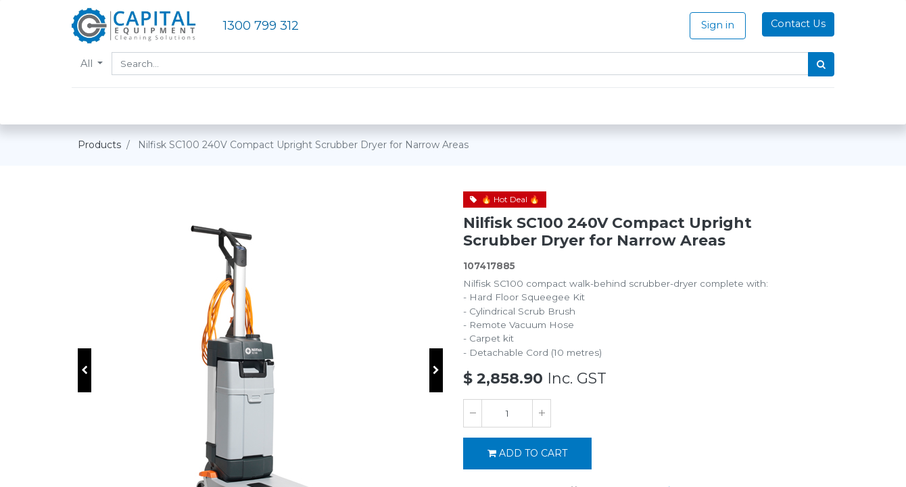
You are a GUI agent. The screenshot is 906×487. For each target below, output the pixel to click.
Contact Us (792, 24)
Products (99, 145)
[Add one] (541, 413)
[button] (84, 370)
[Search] (815, 64)
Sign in (711, 25)
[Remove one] (472, 413)
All (94, 63)
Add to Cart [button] (527, 453)
